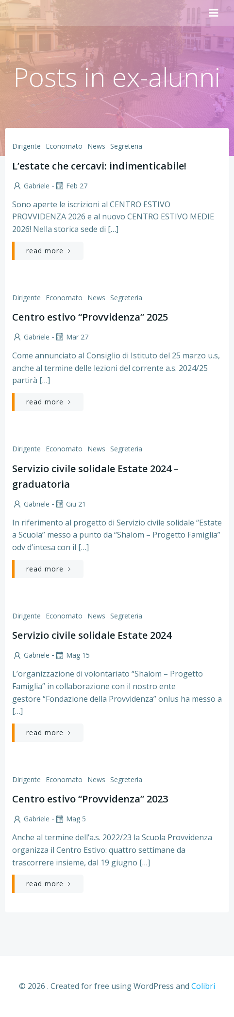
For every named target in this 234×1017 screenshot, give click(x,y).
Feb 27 (70, 185)
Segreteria (126, 146)
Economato (64, 146)
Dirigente (26, 146)
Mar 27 (71, 336)
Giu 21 (70, 503)
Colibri (203, 986)
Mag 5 (70, 818)
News (96, 146)
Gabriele (31, 185)
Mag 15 (72, 655)
